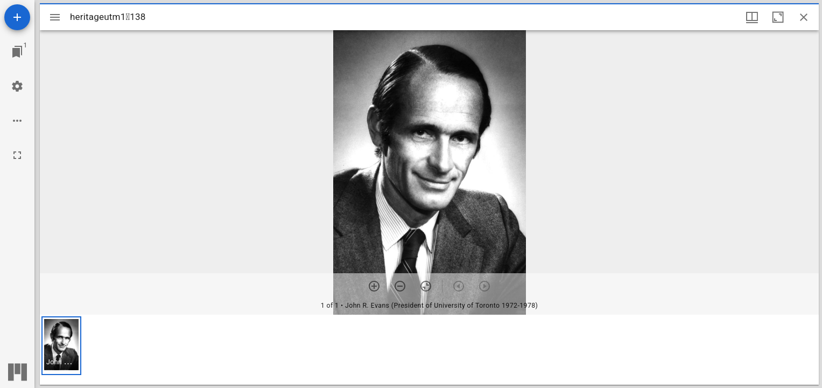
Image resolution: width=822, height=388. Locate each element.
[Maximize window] (778, 17)
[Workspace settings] (17, 86)
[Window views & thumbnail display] (752, 17)
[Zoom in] (374, 286)
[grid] (429, 350)
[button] (61, 345)
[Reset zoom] (426, 286)
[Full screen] (17, 155)
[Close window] (804, 17)
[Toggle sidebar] (55, 17)
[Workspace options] (17, 121)
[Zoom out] (400, 286)
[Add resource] (17, 17)
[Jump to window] (17, 52)
